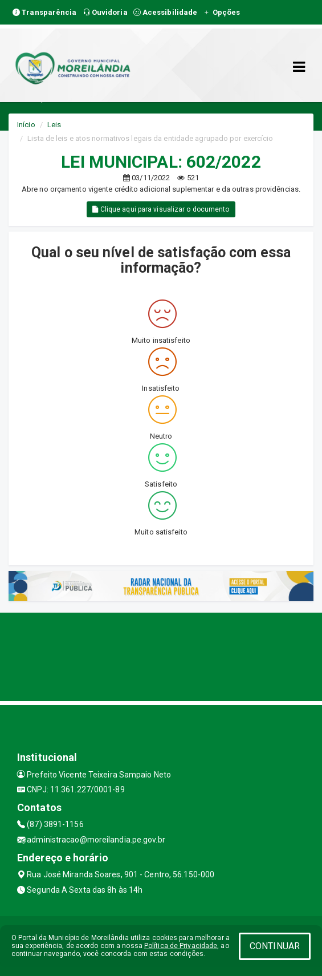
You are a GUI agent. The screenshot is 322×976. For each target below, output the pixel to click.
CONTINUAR (275, 946)
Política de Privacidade (180, 946)
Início (26, 124)
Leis (54, 124)
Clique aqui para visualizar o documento (160, 209)
